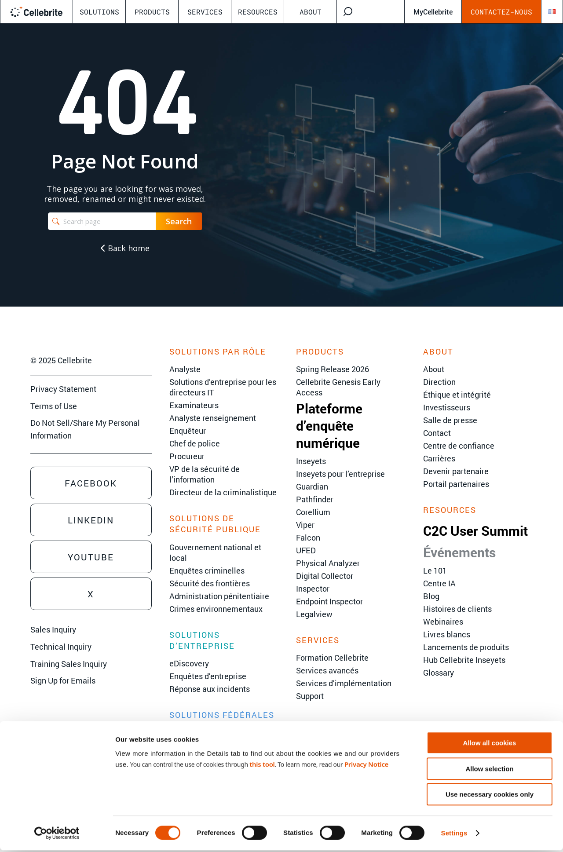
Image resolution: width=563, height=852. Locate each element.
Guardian (312, 486)
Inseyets (311, 461)
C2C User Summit (475, 530)
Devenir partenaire (456, 471)
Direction (439, 382)
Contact (437, 433)
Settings (454, 834)
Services (205, 11)
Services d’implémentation (343, 683)
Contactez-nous (501, 11)
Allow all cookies (489, 744)
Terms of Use (53, 406)
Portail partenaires (456, 484)
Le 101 (435, 570)
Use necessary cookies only (490, 796)
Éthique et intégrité (457, 394)
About (311, 11)
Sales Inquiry (53, 629)
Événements (459, 552)
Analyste (185, 369)
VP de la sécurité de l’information (204, 474)
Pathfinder (314, 499)
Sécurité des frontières (209, 583)
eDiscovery (189, 663)
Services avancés (327, 670)
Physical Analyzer (328, 563)
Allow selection (489, 770)
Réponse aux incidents (209, 689)
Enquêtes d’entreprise (207, 676)
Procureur (187, 456)
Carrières (439, 458)
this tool (261, 765)
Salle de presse (450, 420)
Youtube (91, 557)
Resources (258, 11)
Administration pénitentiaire (219, 596)
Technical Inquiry (60, 646)
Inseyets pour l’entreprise (340, 473)
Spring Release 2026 (332, 369)
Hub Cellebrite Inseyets (464, 660)
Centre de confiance (458, 445)
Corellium (313, 512)
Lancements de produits (466, 647)
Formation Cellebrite (332, 657)
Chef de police (194, 443)
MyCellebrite (433, 11)
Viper (305, 524)
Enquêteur (187, 430)
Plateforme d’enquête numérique (329, 425)
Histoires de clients (457, 608)
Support (310, 696)
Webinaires (443, 621)
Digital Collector (324, 575)
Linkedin (91, 520)
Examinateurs (194, 405)
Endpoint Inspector (329, 601)
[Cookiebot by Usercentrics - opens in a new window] (56, 834)
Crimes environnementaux (216, 608)
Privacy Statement (63, 389)
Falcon (308, 537)
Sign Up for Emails (62, 680)
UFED (306, 550)
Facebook (91, 483)
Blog (431, 596)
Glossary (438, 672)
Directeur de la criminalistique (223, 492)
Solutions (99, 11)
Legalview (314, 614)
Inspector (312, 588)
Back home (125, 248)
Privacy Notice (366, 765)
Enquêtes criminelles (207, 570)
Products (152, 11)
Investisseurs (446, 407)
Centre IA (439, 583)
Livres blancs (446, 634)
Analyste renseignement (212, 418)
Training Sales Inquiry (68, 663)
